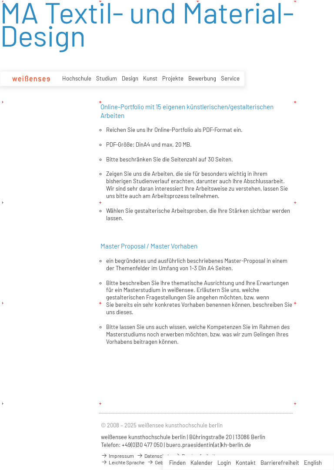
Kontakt (246, 462)
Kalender (201, 462)
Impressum (117, 456)
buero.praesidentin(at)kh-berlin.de (208, 444)
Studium (106, 78)
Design (130, 78)
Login (224, 462)
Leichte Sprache (122, 462)
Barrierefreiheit (280, 462)
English (313, 462)
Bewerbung (202, 78)
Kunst (150, 78)
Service (230, 78)
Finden (177, 462)
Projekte (173, 78)
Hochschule (76, 78)
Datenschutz (154, 456)
